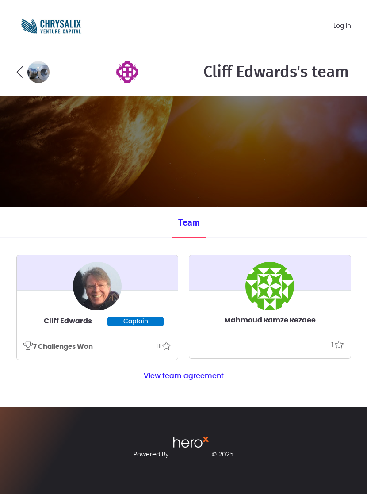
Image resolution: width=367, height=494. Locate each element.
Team (189, 222)
